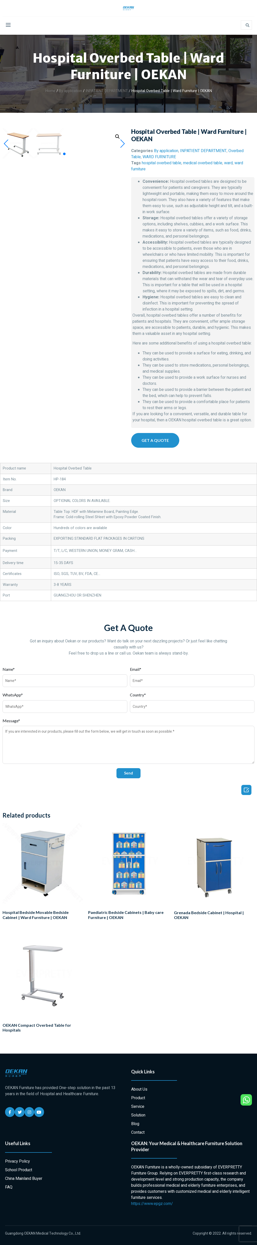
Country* (138, 694)
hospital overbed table (161, 163)
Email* (135, 669)
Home (50, 91)
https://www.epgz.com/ (152, 1204)
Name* (9, 669)
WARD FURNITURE (159, 157)
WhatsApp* (13, 694)
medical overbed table (202, 163)
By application (70, 91)
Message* (11, 720)
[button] (64, 277)
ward (228, 163)
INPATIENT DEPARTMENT (107, 91)
